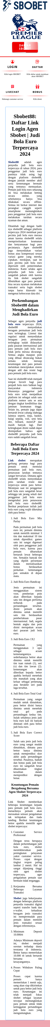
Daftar (37, 67)
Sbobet (17, 898)
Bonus (37, 92)
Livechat (12, 92)
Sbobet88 (13, 162)
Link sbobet (16, 460)
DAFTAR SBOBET (25, 47)
